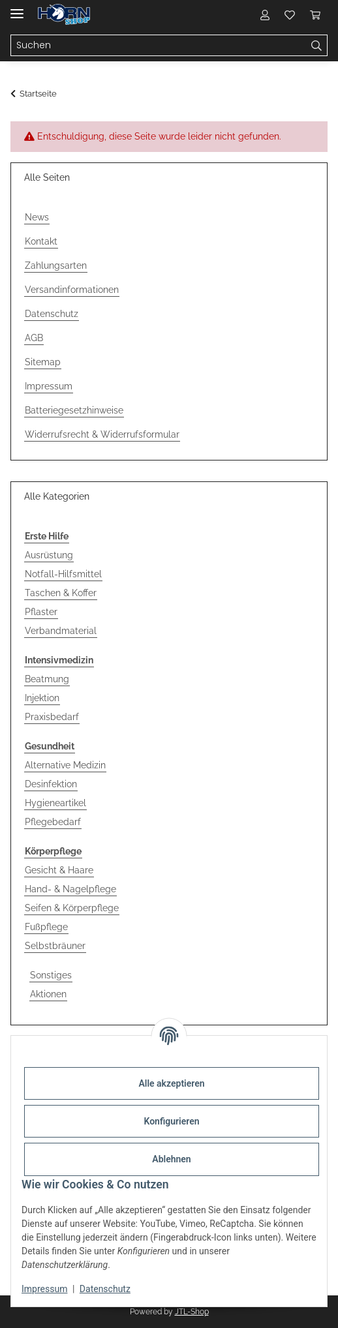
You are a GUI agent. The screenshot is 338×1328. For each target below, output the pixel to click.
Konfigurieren (171, 1121)
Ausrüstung (49, 555)
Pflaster (41, 612)
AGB (34, 338)
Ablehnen (171, 1159)
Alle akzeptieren (171, 1083)
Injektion (42, 698)
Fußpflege (46, 927)
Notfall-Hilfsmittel (63, 574)
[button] (265, 14)
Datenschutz (105, 1289)
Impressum (44, 1289)
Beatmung (47, 679)
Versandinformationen (72, 289)
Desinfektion (51, 784)
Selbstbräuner (55, 946)
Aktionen (48, 994)
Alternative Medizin (65, 765)
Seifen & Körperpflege (72, 908)
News (37, 217)
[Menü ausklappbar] (16, 8)
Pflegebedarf (53, 822)
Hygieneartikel (55, 803)
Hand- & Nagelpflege (70, 889)
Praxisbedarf (52, 717)
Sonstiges (51, 975)
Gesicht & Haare (59, 870)
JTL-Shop (192, 1311)
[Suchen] (158, 46)
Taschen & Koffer (61, 593)
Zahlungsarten (56, 265)
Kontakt (41, 241)
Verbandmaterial (61, 631)
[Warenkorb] (315, 14)
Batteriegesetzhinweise (74, 410)
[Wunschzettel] (289, 14)
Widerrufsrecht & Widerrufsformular (102, 434)
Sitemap (43, 362)
